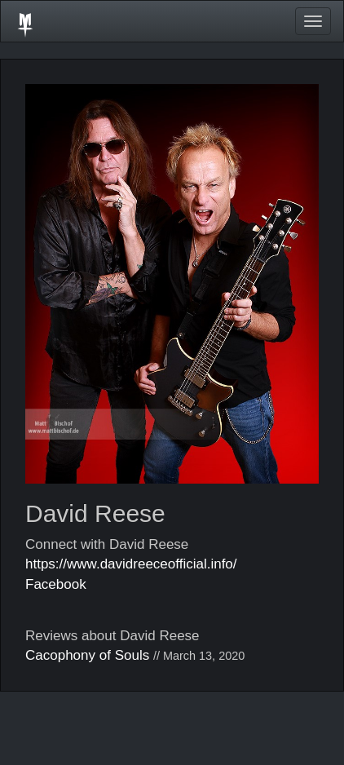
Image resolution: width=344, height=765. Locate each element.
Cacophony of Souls (87, 655)
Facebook (55, 584)
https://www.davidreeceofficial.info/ (131, 564)
